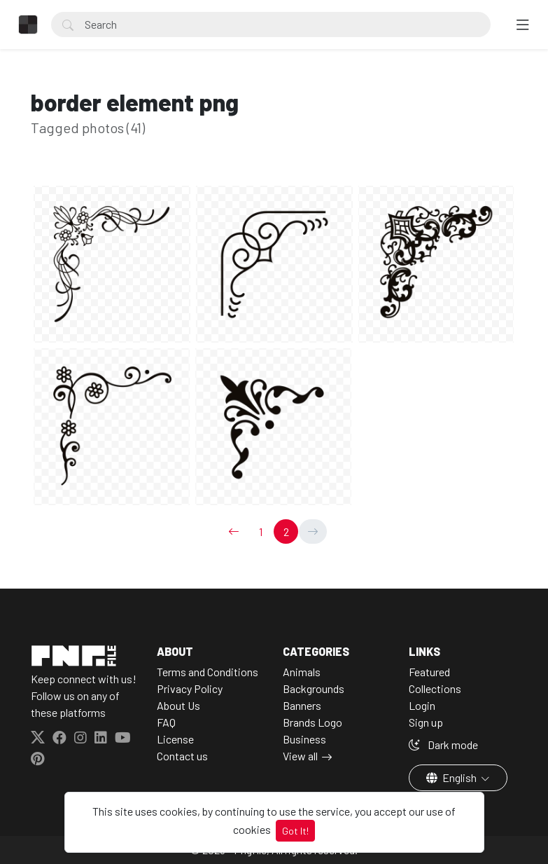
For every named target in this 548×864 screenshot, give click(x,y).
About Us (178, 705)
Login (422, 705)
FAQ (166, 722)
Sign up (426, 722)
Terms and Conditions (207, 671)
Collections (435, 688)
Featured (429, 671)
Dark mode (443, 744)
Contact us (182, 755)
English (452, 777)
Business (304, 739)
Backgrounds (313, 688)
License (175, 739)
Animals (302, 671)
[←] (234, 531)
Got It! (295, 831)
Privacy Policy (190, 688)
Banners (302, 705)
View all (300, 755)
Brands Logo (312, 722)
